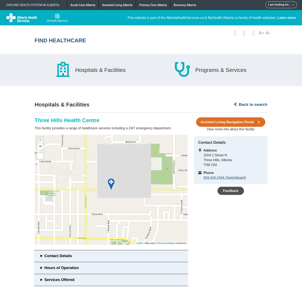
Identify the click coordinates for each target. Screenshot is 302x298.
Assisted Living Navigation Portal (230, 122)
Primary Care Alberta (153, 5)
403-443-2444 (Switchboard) (224, 177)
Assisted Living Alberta (117, 5)
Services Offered (59, 280)
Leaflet (139, 243)
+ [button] (40, 140)
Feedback (230, 191)
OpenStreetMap (166, 243)
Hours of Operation (61, 268)
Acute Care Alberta (82, 5)
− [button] (40, 147)
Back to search (250, 104)
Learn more (286, 17)
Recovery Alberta (185, 5)
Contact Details (58, 256)
